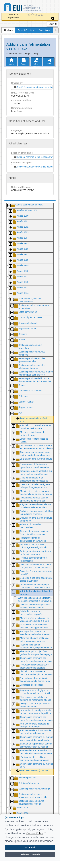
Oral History (44, 30)
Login (52, 24)
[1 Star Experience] (29, 15)
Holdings (8, 30)
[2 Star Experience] (33, 15)
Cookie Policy (34, 833)
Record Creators (26, 30)
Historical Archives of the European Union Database (31, 7)
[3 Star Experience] (36, 15)
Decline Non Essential (30, 854)
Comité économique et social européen (32, 87)
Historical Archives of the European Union (34, 156)
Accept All (30, 847)
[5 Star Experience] (42, 15)
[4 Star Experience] (39, 15)
